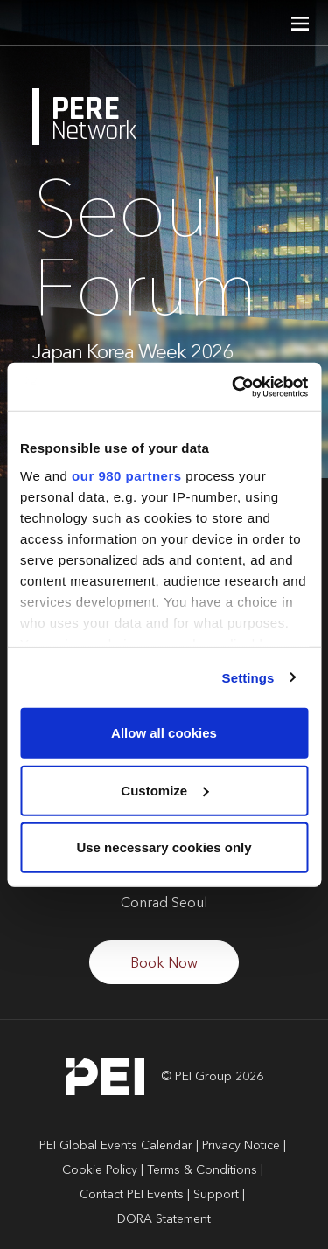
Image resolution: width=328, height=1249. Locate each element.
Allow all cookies (164, 732)
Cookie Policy (99, 1170)
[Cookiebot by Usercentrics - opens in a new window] (233, 386)
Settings (248, 677)
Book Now (164, 964)
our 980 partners (127, 475)
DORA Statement (164, 1219)
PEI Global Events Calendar (115, 1146)
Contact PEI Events (132, 1195)
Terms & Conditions (202, 1170)
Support (216, 1195)
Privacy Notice (241, 1146)
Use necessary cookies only (163, 847)
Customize (164, 789)
